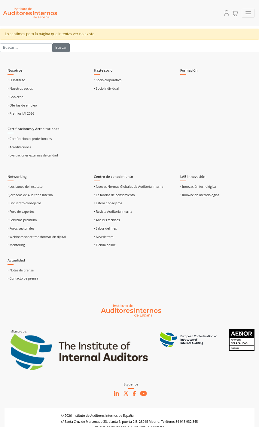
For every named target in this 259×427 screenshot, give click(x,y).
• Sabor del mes (105, 228)
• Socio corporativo (107, 80)
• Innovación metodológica (199, 195)
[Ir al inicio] (131, 310)
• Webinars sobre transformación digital (37, 237)
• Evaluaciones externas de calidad (33, 155)
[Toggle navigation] (248, 13)
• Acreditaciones (19, 147)
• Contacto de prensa (23, 278)
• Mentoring (16, 245)
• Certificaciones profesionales (30, 139)
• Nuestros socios (20, 88)
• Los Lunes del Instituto (25, 186)
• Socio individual (106, 88)
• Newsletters (103, 237)
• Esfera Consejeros (108, 203)
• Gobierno (15, 97)
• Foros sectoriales (21, 228)
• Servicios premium (22, 220)
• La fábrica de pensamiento (114, 195)
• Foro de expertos (21, 211)
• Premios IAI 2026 (21, 113)
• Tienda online (105, 245)
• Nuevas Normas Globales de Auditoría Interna (128, 186)
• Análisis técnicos (107, 220)
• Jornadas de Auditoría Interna (30, 195)
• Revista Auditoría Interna (113, 211)
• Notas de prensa (21, 270)
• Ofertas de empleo (22, 105)
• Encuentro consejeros (24, 203)
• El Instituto (16, 80)
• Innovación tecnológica (198, 186)
